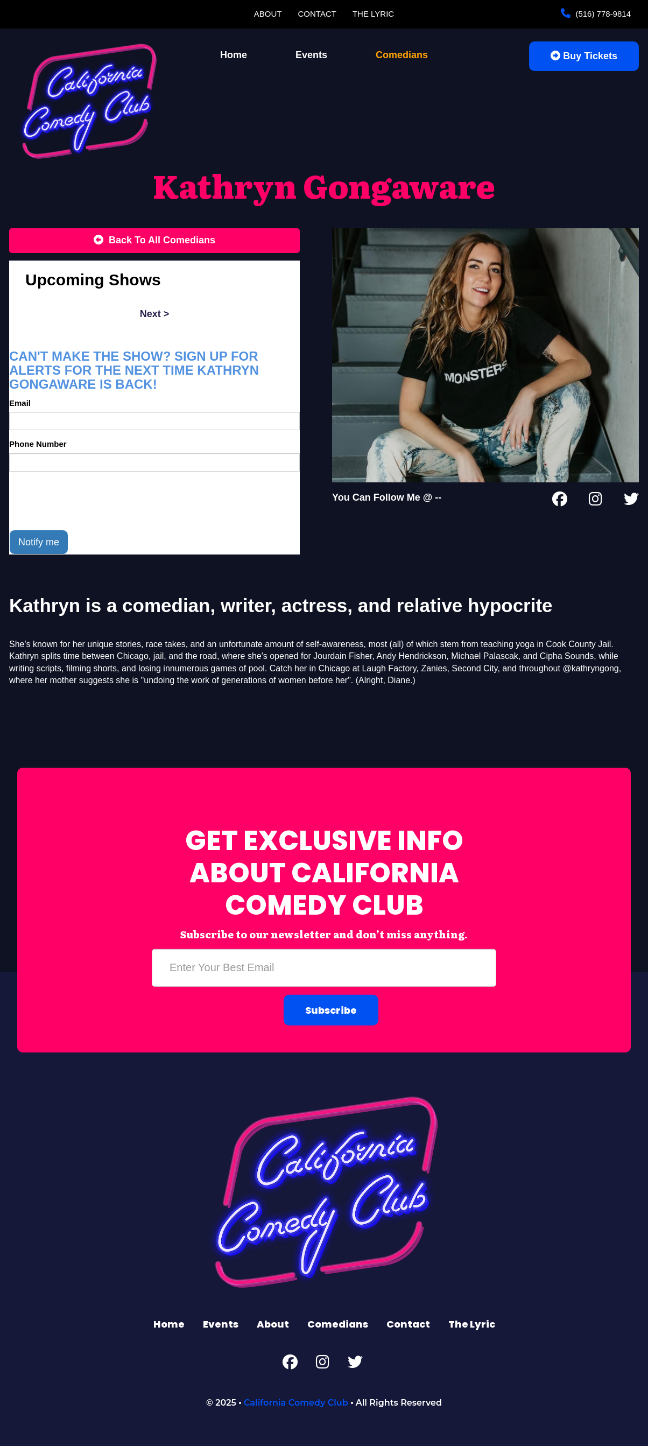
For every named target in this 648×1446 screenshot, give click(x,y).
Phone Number (38, 443)
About (268, 13)
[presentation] (91, 501)
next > (155, 313)
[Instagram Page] (595, 501)
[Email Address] (324, 967)
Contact (317, 13)
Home (233, 55)
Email (20, 403)
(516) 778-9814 (602, 13)
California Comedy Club (296, 1403)
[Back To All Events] (154, 240)
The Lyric (373, 13)
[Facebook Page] (559, 501)
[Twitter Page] (631, 501)
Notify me (38, 542)
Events (311, 55)
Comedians (402, 55)
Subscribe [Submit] (331, 1009)
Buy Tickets (584, 56)
